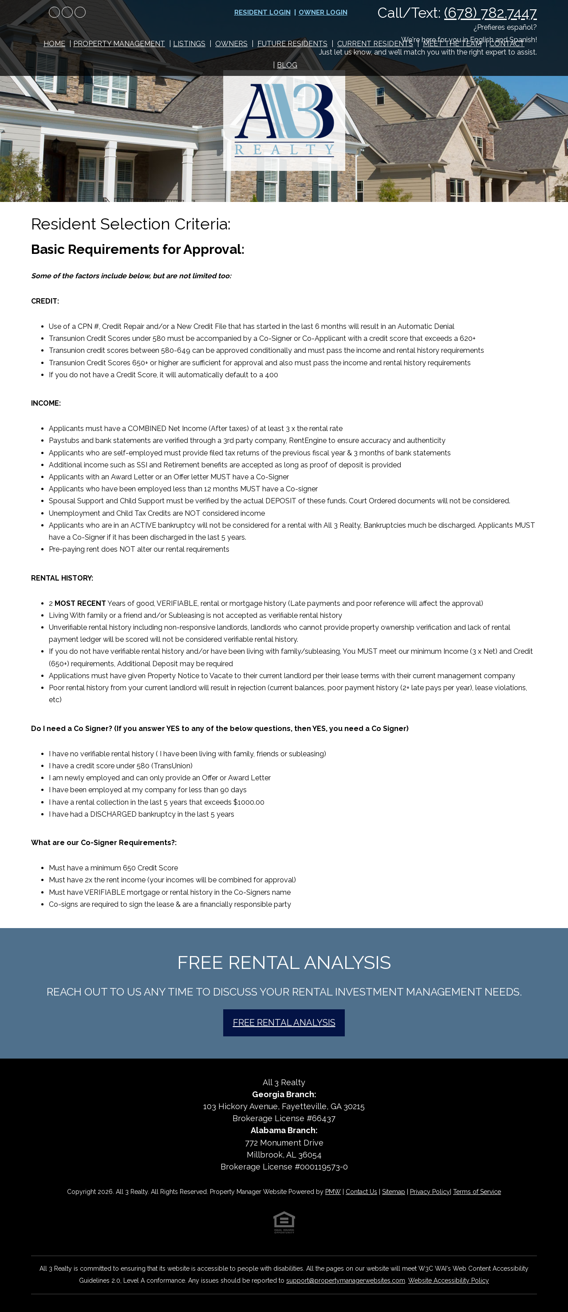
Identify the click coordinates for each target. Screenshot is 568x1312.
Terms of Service (477, 1191)
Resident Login (262, 12)
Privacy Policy (430, 1191)
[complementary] (503, 1263)
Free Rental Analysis (284, 1022)
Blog (287, 65)
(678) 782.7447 (490, 12)
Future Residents (292, 44)
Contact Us (361, 1191)
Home (54, 44)
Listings (189, 44)
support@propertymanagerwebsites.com (345, 1280)
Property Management (119, 44)
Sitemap (393, 1191)
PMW (333, 1191)
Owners (231, 44)
